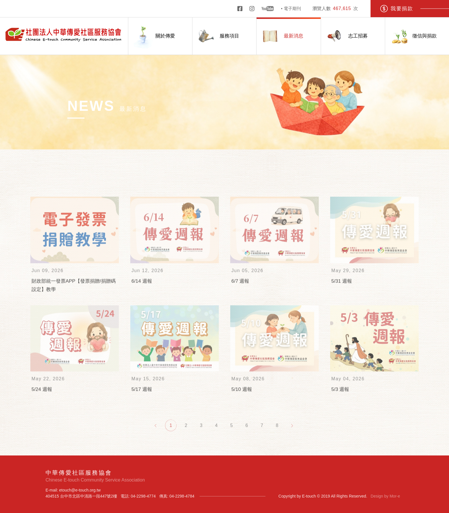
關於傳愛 (151, 36)
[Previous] (155, 433)
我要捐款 (396, 8)
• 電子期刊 (291, 8)
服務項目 (215, 36)
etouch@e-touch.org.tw (80, 490)
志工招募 (344, 36)
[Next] (292, 433)
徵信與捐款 (411, 36)
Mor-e (394, 496)
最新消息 (280, 36)
